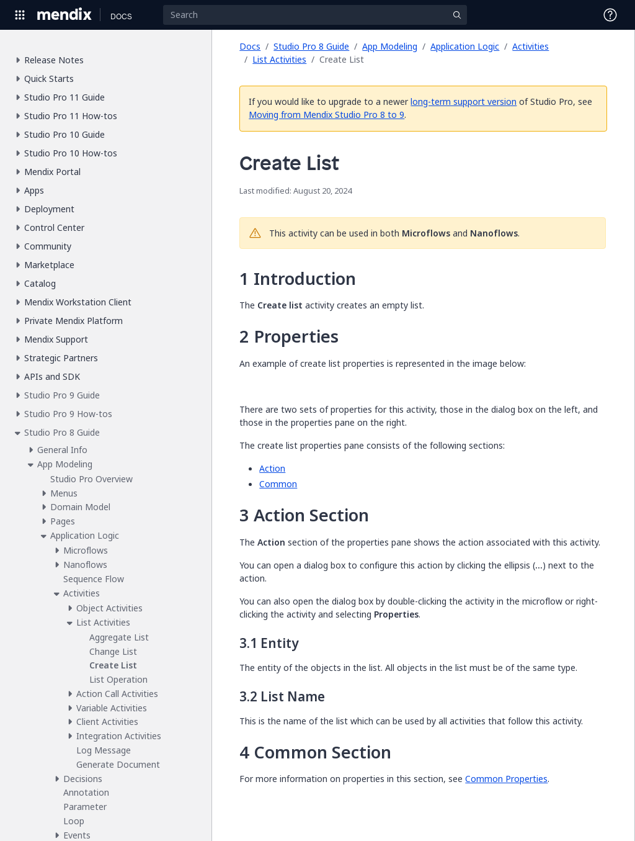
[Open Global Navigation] (20, 15)
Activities (530, 46)
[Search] (315, 15)
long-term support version (464, 101)
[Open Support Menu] (610, 15)
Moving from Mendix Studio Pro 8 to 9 (326, 114)
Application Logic (464, 46)
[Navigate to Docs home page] (121, 14)
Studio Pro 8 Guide (311, 46)
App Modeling (389, 46)
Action (272, 468)
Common (278, 483)
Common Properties (506, 778)
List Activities (279, 59)
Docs (249, 46)
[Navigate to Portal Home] (64, 14)
